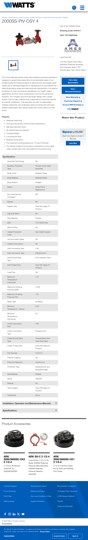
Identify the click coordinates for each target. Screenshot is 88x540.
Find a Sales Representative (73, 81)
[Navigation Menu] (82, 8)
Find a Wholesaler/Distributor (73, 90)
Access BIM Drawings (72, 105)
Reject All (75, 536)
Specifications (10, 410)
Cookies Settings (9, 536)
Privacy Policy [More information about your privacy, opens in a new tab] (45, 531)
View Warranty (72, 97)
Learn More (73, 144)
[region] (44, 533)
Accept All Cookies (59, 536)
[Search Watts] (74, 8)
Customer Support (72, 101)
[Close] (84, 529)
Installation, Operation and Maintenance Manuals (27, 403)
